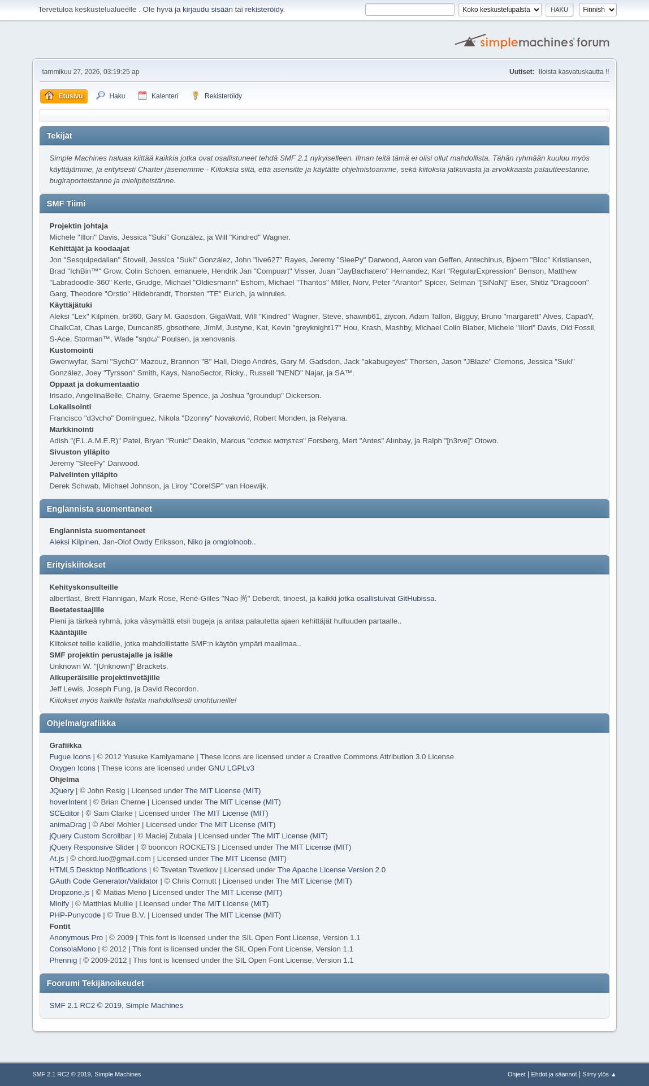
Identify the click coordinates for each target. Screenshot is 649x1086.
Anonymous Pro (76, 937)
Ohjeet (517, 1074)
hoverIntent (68, 802)
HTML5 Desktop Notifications (98, 870)
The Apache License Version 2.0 (332, 870)
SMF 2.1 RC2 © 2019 (85, 1005)
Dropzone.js (69, 892)
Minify (59, 903)
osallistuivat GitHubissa (396, 598)
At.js (56, 858)
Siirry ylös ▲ (599, 1074)
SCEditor (64, 813)
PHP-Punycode (75, 915)
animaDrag (67, 824)
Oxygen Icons (72, 768)
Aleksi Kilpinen (73, 542)
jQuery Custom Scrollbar (90, 836)
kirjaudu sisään (208, 9)
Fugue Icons (69, 756)
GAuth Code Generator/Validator (103, 881)
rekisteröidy (264, 9)
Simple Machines (154, 1005)
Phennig (63, 960)
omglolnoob (232, 542)
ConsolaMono (72, 949)
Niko (195, 542)
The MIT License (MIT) (223, 790)
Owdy (143, 542)
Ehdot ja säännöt (554, 1074)
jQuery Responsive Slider (91, 847)
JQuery (61, 790)
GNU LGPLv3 (231, 768)
